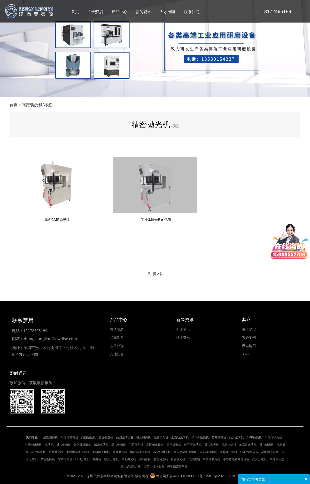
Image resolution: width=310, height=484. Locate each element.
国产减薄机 (174, 445)
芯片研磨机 (65, 459)
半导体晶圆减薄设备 (236, 459)
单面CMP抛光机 (57, 219)
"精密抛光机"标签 (37, 105)
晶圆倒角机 (161, 437)
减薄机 (49, 445)
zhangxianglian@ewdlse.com (50, 339)
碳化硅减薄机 (82, 445)
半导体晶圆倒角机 (77, 452)
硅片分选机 (259, 459)
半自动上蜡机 (101, 452)
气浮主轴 (194, 459)
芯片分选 (117, 346)
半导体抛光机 (200, 437)
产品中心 (119, 11)
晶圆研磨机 (106, 437)
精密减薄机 (101, 445)
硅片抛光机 (211, 445)
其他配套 (117, 354)
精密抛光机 (178, 459)
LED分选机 (82, 459)
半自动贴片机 (211, 459)
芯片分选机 (111, 459)
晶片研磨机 (38, 452)
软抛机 (97, 459)
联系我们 (191, 11)
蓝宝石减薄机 (193, 445)
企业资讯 (183, 330)
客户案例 (249, 338)
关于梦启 (95, 11)
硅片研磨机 (266, 445)
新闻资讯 (143, 11)
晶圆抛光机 (88, 437)
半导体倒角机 (273, 437)
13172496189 (35, 331)
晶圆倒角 (117, 338)
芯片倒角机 (136, 445)
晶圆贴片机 (133, 466)
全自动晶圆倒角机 (185, 452)
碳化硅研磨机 (208, 452)
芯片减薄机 (219, 437)
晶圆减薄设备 (124, 437)
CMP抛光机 (254, 437)
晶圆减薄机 (50, 437)
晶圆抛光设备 (270, 452)
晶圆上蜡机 (229, 445)
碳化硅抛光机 (162, 452)
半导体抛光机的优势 (156, 219)
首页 (75, 11)
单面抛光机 (129, 459)
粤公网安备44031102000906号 (179, 476)
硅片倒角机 (63, 445)
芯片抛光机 (56, 452)
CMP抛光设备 (249, 452)
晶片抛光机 (120, 452)
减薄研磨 (117, 330)
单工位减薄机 (247, 445)
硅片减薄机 (143, 437)
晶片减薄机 (236, 437)
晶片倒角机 (118, 445)
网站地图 (249, 346)
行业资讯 (183, 338)
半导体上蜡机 (228, 452)
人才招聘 (167, 11)
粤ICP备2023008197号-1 (224, 476)
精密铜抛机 (47, 459)
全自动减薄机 (180, 437)
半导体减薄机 (69, 437)
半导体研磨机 (33, 445)
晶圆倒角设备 (155, 445)
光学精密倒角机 (177, 466)
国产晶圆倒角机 (140, 452)
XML (246, 354)
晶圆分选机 (161, 459)
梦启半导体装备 (154, 466)
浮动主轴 (145, 459)
